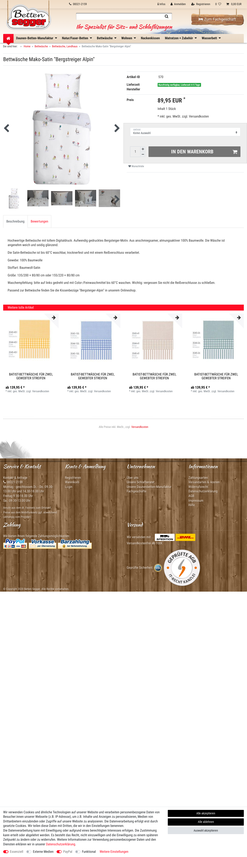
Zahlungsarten (198, 478)
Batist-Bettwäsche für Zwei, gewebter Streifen (31, 376)
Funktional (89, 852)
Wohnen (126, 38)
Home (27, 46)
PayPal (67, 852)
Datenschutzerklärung (203, 491)
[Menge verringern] (142, 154)
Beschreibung (15, 221)
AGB (191, 496)
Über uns (133, 478)
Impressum (196, 501)
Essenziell (16, 852)
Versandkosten (198, 116)
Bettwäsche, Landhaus (65, 46)
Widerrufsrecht (198, 487)
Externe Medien (43, 852)
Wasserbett (209, 38)
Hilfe (192, 505)
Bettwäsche (104, 38)
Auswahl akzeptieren (206, 830)
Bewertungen (39, 221)
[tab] (15, 221)
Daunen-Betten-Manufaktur (34, 38)
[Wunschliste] (218, 4)
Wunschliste (136, 166)
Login (68, 487)
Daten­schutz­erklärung (60, 844)
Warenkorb (72, 482)
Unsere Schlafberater (141, 482)
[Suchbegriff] (118, 16)
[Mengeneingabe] (135, 151)
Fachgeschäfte (136, 491)
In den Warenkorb (204, 151)
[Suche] (166, 16)
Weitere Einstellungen (114, 852)
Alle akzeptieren (205, 813)
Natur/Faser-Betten (75, 38)
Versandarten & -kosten (204, 482)
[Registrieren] (201, 4)
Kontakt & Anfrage (15, 478)
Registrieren (73, 478)
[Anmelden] (178, 4)
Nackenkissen (150, 38)
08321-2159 (13, 482)
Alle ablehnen (206, 821)
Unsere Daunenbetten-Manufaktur (149, 487)
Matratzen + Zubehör (179, 38)
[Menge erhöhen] (142, 149)
